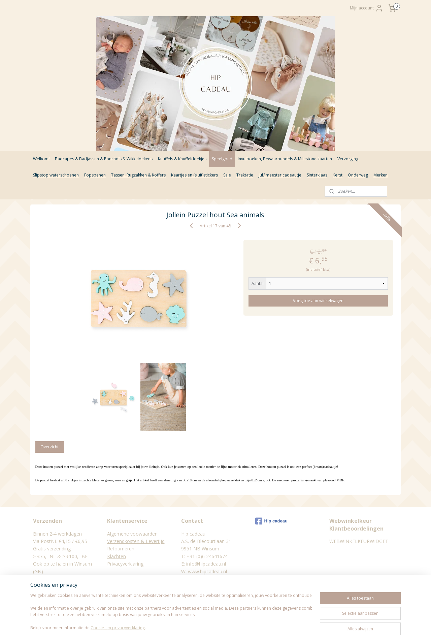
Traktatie (244, 175)
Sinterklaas (317, 175)
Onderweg (358, 175)
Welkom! (41, 159)
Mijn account (366, 8)
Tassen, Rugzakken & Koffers (138, 175)
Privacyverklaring (125, 564)
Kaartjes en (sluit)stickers (194, 175)
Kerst (337, 175)
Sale (227, 175)
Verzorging (347, 159)
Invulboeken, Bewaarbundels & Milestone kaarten (285, 159)
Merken (380, 175)
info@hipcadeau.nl (206, 564)
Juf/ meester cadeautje (280, 175)
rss (201, 626)
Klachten (116, 556)
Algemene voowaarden (132, 534)
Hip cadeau (271, 521)
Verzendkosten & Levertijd (136, 541)
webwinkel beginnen (227, 626)
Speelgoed (222, 159)
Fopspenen (95, 175)
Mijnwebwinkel (286, 626)
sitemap (187, 626)
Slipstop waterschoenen (56, 175)
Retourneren (120, 548)
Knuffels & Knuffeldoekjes (182, 159)
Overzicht (50, 447)
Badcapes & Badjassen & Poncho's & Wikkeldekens (104, 159)
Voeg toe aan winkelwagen (318, 300)
